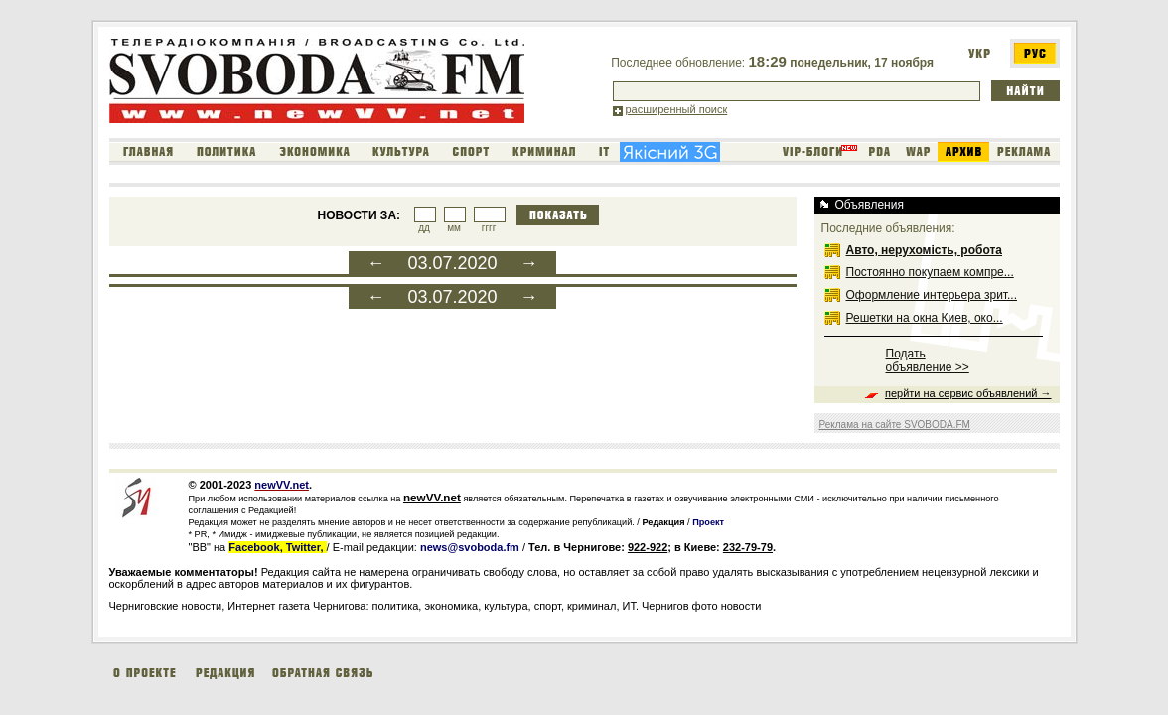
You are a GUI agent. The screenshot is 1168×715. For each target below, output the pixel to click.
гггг (489, 227)
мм (454, 227)
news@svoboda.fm (469, 547)
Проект (708, 522)
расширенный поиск (677, 109)
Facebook (253, 547)
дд (424, 227)
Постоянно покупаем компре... (930, 272)
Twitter (303, 547)
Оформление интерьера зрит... (932, 295)
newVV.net (281, 485)
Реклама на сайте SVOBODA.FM (894, 424)
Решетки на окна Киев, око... (924, 318)
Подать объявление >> (927, 360)
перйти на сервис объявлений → (968, 393)
